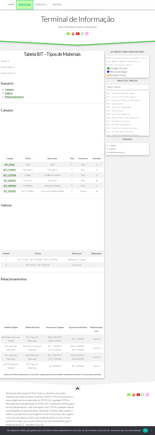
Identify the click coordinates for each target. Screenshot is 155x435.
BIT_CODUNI (9, 175)
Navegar (40, 4)
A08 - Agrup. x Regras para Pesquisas (122, 117)
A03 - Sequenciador (114, 103)
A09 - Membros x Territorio (118, 121)
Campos (9, 89)
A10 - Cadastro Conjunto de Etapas (122, 128)
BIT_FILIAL (10, 164)
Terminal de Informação (77, 19)
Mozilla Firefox (116, 75)
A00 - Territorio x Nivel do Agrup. (120, 93)
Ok (145, 430)
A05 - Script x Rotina (115, 110)
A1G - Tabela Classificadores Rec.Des (122, 135)
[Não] (151, 430)
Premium (25, 4)
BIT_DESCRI (10, 180)
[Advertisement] (52, 134)
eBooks (57, 4)
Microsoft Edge (117, 71)
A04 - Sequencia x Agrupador (118, 107)
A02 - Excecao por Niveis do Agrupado (122, 100)
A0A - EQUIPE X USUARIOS (118, 124)
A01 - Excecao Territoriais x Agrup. (121, 96)
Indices (9, 93)
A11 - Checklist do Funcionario (119, 131)
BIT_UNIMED (10, 185)
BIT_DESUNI (10, 191)
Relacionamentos (14, 96)
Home (11, 4)
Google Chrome (117, 68)
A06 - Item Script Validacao (118, 114)
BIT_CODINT (9, 169)
